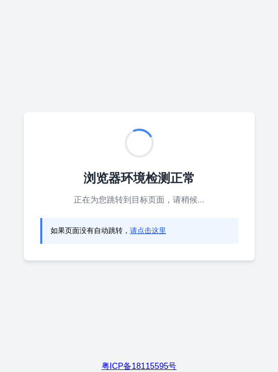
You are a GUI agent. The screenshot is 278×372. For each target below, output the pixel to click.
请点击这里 (148, 230)
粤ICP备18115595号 (139, 366)
